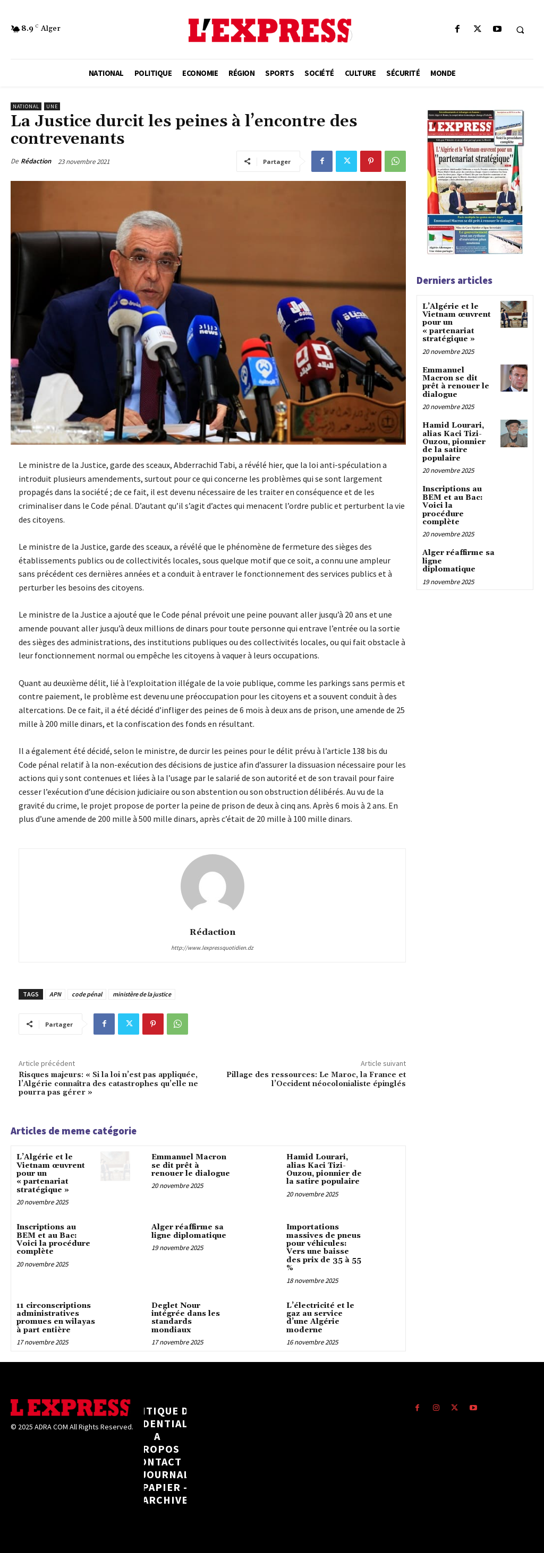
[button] (520, 29)
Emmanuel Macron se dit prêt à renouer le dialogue (190, 1165)
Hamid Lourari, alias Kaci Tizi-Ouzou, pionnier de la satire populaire (324, 1169)
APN (55, 994)
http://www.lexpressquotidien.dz (212, 947)
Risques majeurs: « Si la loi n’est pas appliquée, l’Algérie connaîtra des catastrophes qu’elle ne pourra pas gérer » (108, 1084)
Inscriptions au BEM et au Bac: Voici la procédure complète (53, 1239)
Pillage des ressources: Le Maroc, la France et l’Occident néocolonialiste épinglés (316, 1079)
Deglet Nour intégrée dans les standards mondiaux (185, 1317)
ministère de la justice (142, 994)
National (26, 106)
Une (52, 106)
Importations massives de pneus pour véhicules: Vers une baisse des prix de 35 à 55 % (323, 1247)
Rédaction (36, 161)
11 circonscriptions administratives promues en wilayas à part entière (55, 1317)
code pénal (87, 994)
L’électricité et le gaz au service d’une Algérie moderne (320, 1317)
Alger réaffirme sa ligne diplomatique (188, 1231)
